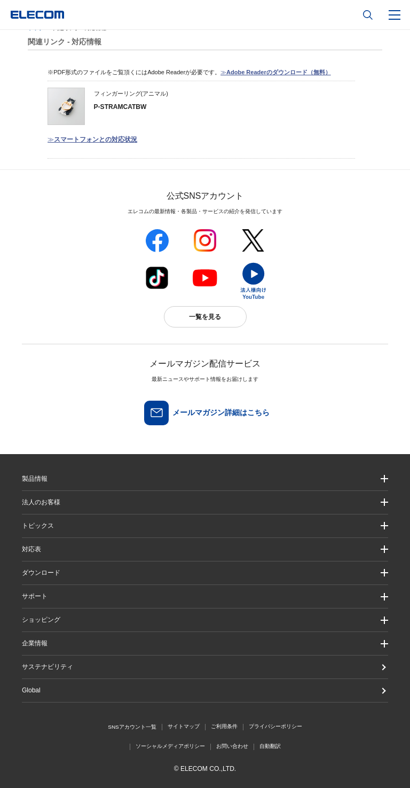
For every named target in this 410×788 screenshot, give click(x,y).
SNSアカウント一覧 (132, 727)
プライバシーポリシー (275, 726)
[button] (205, 525)
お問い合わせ (232, 746)
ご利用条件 (224, 726)
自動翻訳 (270, 746)
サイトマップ (184, 726)
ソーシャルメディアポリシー (170, 746)
